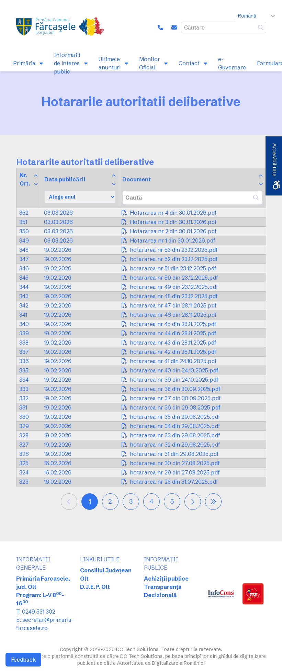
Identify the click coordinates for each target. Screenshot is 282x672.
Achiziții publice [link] (166, 578)
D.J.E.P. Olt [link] (95, 586)
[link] (61, 27)
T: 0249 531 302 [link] (35, 611)
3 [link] (131, 501)
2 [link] (110, 501)
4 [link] (151, 501)
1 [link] (89, 501)
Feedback (23, 659)
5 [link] (172, 501)
